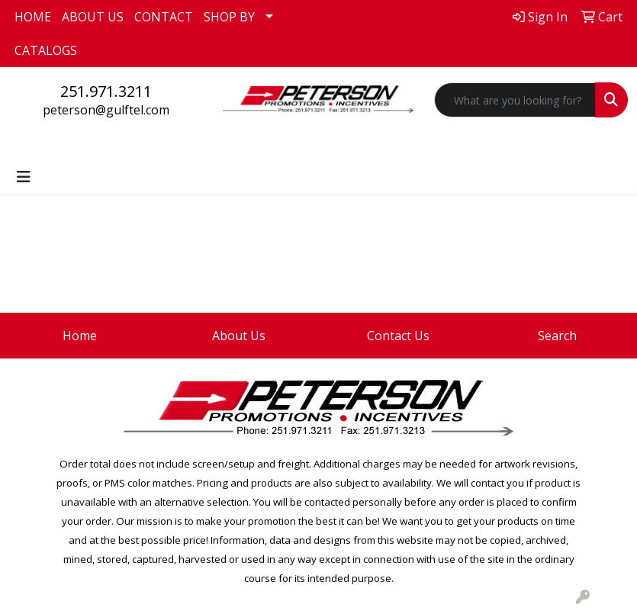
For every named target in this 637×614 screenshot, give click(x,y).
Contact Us (398, 335)
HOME (32, 16)
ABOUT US (93, 16)
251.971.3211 (106, 91)
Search (557, 335)
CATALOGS (45, 50)
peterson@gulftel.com (106, 109)
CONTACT (163, 16)
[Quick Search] (515, 99)
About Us (238, 335)
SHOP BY (229, 16)
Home (80, 335)
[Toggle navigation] (24, 177)
